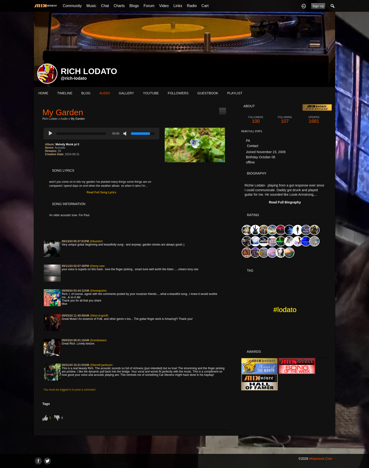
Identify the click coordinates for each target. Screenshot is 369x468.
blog (86, 93)
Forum (149, 6)
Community (72, 6)
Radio (192, 6)
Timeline (64, 93)
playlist (234, 93)
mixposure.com (320, 458)
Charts (119, 6)
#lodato (285, 309)
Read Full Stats (251, 131)
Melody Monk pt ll (67, 144)
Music (91, 6)
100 (255, 120)
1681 (314, 120)
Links (177, 6)
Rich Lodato (49, 118)
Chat (105, 6)
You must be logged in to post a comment (69, 389)
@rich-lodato (74, 78)
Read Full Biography (285, 202)
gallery (126, 93)
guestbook (207, 93)
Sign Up (318, 6)
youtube (151, 93)
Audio (64, 118)
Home (43, 93)
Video (164, 6)
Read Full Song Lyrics (101, 192)
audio (104, 93)
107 (285, 120)
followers (178, 93)
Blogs (134, 6)
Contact (252, 146)
